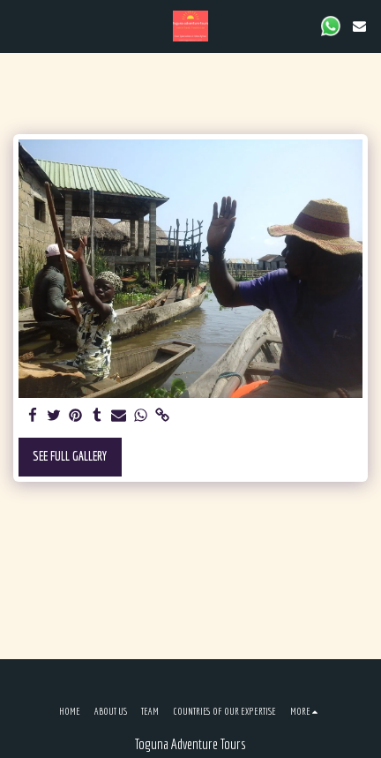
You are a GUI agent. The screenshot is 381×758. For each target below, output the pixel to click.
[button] (19, 25)
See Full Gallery (70, 456)
